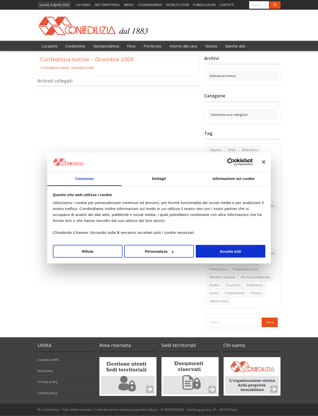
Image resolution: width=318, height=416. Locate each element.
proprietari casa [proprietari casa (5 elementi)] (245, 269)
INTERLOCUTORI (177, 5)
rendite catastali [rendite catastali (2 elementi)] (222, 277)
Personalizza (159, 251)
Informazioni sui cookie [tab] (234, 178)
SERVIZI (129, 5)
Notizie (211, 45)
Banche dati (235, 45)
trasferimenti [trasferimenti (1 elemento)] (234, 293)
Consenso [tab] (84, 178)
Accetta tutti (230, 251)
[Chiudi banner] (263, 162)
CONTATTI (226, 5)
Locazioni (49, 45)
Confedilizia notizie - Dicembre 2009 (67, 67)
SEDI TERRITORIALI (107, 5)
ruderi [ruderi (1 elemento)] (215, 285)
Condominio (75, 45)
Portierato (152, 45)
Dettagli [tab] (159, 178)
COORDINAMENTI (150, 5)
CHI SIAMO (83, 5)
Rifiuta (87, 251)
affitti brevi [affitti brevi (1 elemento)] (249, 150)
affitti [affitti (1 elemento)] (232, 150)
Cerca (270, 322)
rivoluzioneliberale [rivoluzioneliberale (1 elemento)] (255, 277)
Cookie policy (47, 393)
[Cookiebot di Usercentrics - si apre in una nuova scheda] (231, 162)
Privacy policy (48, 381)
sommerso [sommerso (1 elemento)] (254, 285)
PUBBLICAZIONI (204, 5)
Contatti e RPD (48, 360)
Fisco (131, 45)
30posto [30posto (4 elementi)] (216, 150)
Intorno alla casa (183, 45)
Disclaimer (45, 371)
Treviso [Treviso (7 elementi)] (256, 293)
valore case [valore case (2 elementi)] (219, 301)
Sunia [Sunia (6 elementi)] (214, 293)
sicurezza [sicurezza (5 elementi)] (233, 285)
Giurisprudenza (106, 45)
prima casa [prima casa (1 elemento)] (218, 269)
